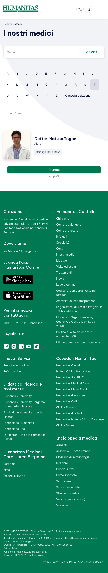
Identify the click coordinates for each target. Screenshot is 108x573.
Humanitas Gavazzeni (70, 395)
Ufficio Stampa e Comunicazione (78, 342)
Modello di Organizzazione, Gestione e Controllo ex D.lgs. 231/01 (76, 321)
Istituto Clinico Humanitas (73, 371)
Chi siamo (62, 218)
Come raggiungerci (69, 224)
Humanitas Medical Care (72, 383)
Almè (6, 469)
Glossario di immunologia (72, 457)
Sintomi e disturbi (68, 487)
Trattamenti (64, 272)
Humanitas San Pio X (70, 377)
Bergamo (9, 463)
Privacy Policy (50, 561)
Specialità (62, 242)
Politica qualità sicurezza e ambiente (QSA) (74, 334)
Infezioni (62, 463)
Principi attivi (65, 469)
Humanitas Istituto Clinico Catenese (80, 419)
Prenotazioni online (16, 365)
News (60, 278)
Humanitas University (17, 396)
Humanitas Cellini (67, 401)
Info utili (61, 236)
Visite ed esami (66, 266)
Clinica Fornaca (66, 407)
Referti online (12, 371)
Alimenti (61, 445)
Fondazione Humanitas (18, 422)
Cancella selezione (77, 95)
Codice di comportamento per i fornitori (77, 293)
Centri (60, 248)
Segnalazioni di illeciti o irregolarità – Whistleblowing (79, 309)
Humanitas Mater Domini (72, 389)
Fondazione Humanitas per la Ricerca (22, 414)
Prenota (54, 169)
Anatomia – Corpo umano (73, 451)
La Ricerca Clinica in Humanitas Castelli (24, 437)
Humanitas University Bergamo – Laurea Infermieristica (25, 404)
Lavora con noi (66, 284)
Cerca (92, 52)
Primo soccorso (66, 475)
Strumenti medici (67, 493)
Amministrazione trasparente (75, 301)
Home (6, 23)
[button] (100, 9)
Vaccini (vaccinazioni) (70, 499)
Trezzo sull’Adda (14, 475)
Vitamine (62, 505)
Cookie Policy (68, 561)
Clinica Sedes (65, 425)
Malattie (61, 260)
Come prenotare (67, 230)
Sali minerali (64, 481)
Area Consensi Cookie (90, 561)
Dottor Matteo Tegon (55, 139)
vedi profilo (54, 176)
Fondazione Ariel (14, 428)
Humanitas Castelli (68, 365)
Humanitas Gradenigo (70, 413)
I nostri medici (65, 254)
